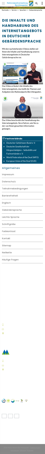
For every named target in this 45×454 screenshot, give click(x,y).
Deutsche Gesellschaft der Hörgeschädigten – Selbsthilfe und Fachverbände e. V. (21, 150)
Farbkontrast (8, 231)
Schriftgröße (8, 224)
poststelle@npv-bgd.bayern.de (21, 365)
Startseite (5, 10)
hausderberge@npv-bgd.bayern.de (23, 329)
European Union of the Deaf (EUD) (21, 161)
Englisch (6, 202)
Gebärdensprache (12, 210)
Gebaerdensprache (35, 10)
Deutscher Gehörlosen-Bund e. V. (20, 143)
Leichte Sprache (10, 217)
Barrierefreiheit (10, 195)
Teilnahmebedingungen (15, 188)
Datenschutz (9, 181)
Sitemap (6, 245)
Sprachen (23, 10)
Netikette (7, 252)
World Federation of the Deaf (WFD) (22, 157)
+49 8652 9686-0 (14, 324)
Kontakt (6, 238)
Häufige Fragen (10, 259)
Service (14, 10)
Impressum (8, 174)
